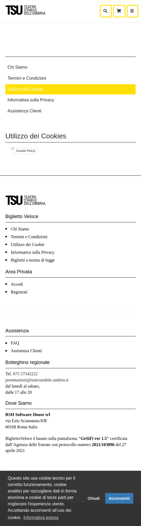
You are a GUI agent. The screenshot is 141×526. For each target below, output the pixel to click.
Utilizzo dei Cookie (25, 89)
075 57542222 (25, 373)
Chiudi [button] (94, 498)
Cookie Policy (25, 150)
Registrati (19, 292)
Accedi (17, 284)
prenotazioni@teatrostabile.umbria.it (36, 380)
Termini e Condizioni (27, 78)
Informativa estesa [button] (41, 517)
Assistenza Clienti (24, 111)
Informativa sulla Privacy (31, 100)
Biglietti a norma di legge (33, 260)
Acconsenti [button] (119, 498)
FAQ (15, 343)
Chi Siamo (17, 67)
